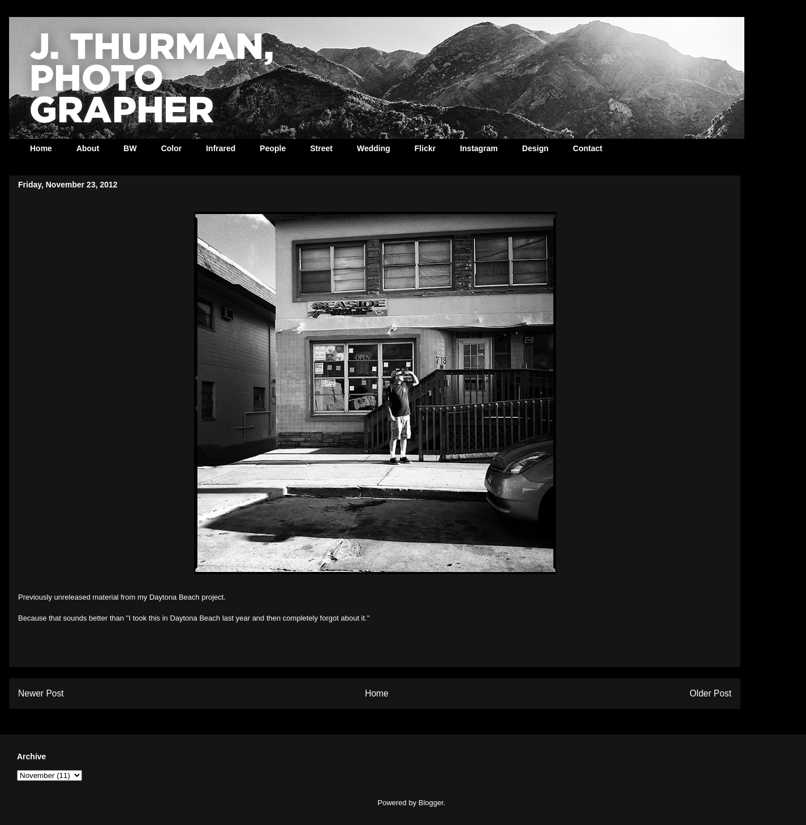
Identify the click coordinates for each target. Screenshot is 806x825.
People (273, 148)
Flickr (425, 148)
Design (535, 148)
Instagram (479, 148)
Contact (587, 148)
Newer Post (41, 693)
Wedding (373, 148)
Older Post (710, 693)
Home (41, 148)
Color (171, 148)
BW (129, 148)
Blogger (431, 802)
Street (321, 148)
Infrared (220, 148)
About (87, 148)
